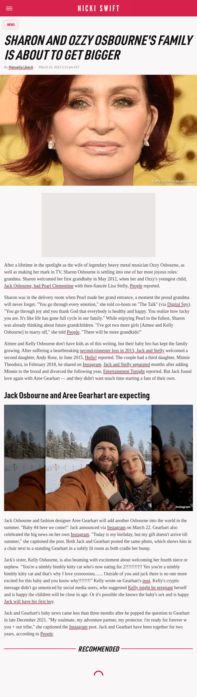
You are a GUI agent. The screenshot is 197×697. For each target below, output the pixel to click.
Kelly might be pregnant (150, 587)
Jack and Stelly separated (126, 364)
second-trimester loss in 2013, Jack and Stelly (122, 350)
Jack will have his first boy (28, 601)
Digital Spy (178, 304)
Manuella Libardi (21, 67)
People (136, 285)
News (11, 24)
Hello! (91, 357)
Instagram (92, 364)
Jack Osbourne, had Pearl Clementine (38, 285)
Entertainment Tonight (124, 371)
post (146, 580)
